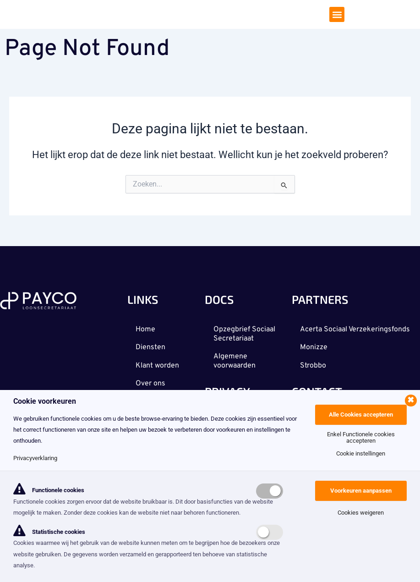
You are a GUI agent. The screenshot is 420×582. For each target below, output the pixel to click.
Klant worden (158, 364)
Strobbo (314, 373)
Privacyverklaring (35, 458)
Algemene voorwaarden (235, 360)
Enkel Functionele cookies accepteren (361, 437)
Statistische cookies (49, 531)
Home (146, 327)
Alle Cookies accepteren (361, 414)
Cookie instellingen (360, 453)
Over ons (151, 382)
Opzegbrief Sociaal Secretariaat (245, 332)
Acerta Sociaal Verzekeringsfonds (331, 332)
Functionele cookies (48, 490)
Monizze (314, 355)
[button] (336, 15)
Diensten (151, 346)
